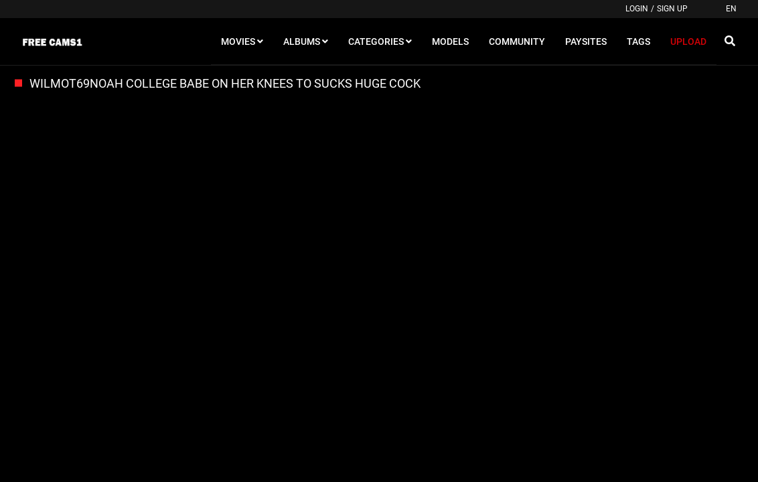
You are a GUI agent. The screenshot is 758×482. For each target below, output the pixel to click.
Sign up (672, 8)
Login (636, 8)
